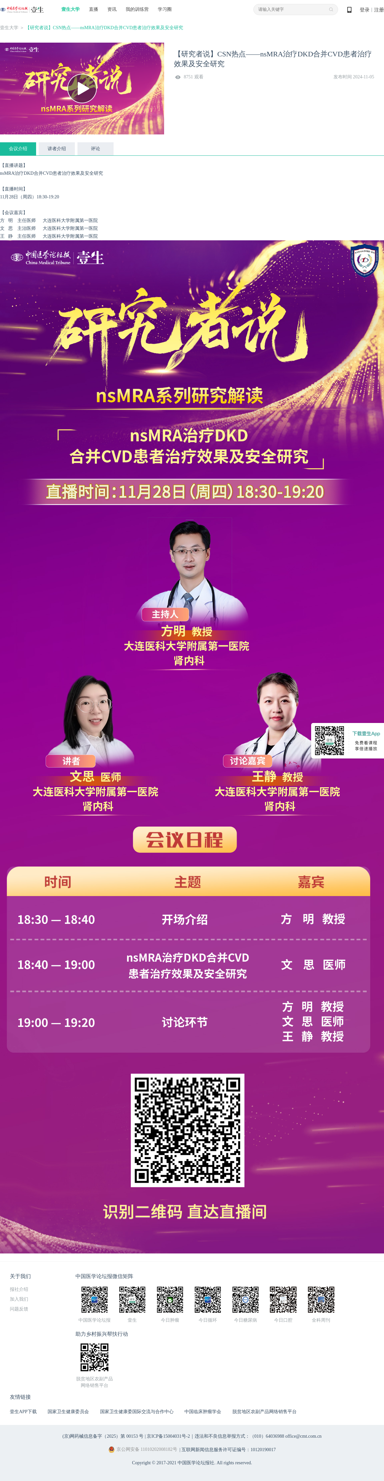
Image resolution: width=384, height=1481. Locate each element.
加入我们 (19, 1299)
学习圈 (165, 9)
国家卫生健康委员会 (68, 1411)
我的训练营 (137, 9)
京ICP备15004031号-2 (168, 1436)
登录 (365, 9)
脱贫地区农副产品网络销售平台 (264, 1411)
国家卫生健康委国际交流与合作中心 (137, 1411)
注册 (379, 9)
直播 (93, 9)
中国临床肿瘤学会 (202, 1411)
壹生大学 (70, 9)
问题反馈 (19, 1309)
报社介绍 (19, 1289)
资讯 (112, 9)
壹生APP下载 (23, 1411)
